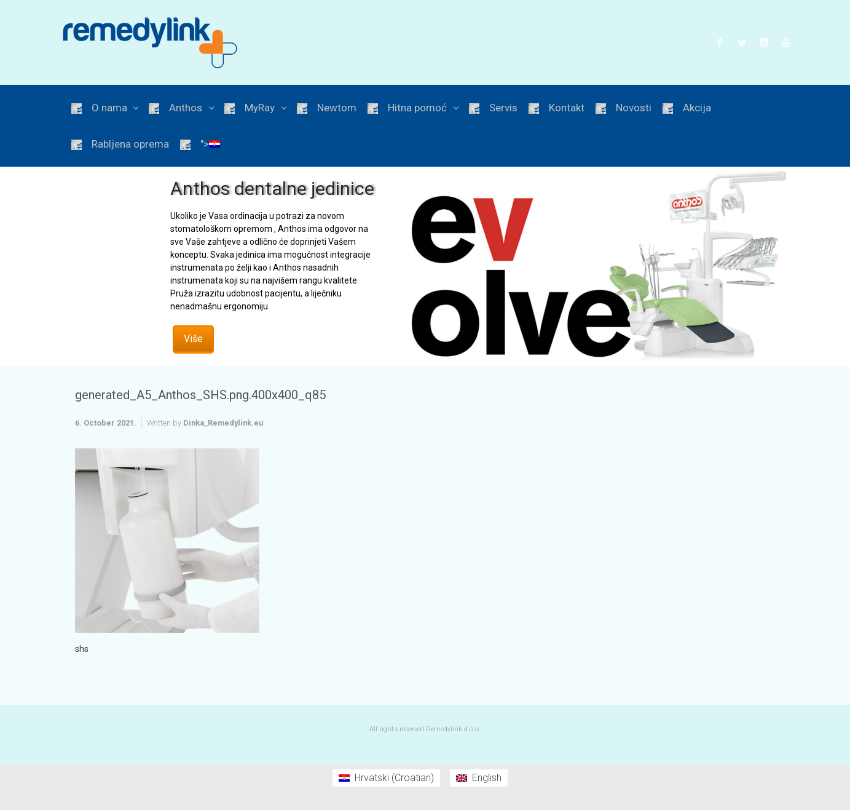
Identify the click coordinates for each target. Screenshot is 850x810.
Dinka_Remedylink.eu (223, 422)
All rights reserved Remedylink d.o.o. (425, 729)
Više (193, 338)
